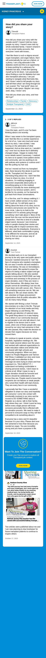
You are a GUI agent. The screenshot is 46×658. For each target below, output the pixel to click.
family (23, 101)
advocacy (33, 101)
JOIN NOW (38, 4)
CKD (28, 104)
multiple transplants (15, 104)
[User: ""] (8, 32)
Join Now (23, 466)
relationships (12, 101)
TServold (14, 31)
